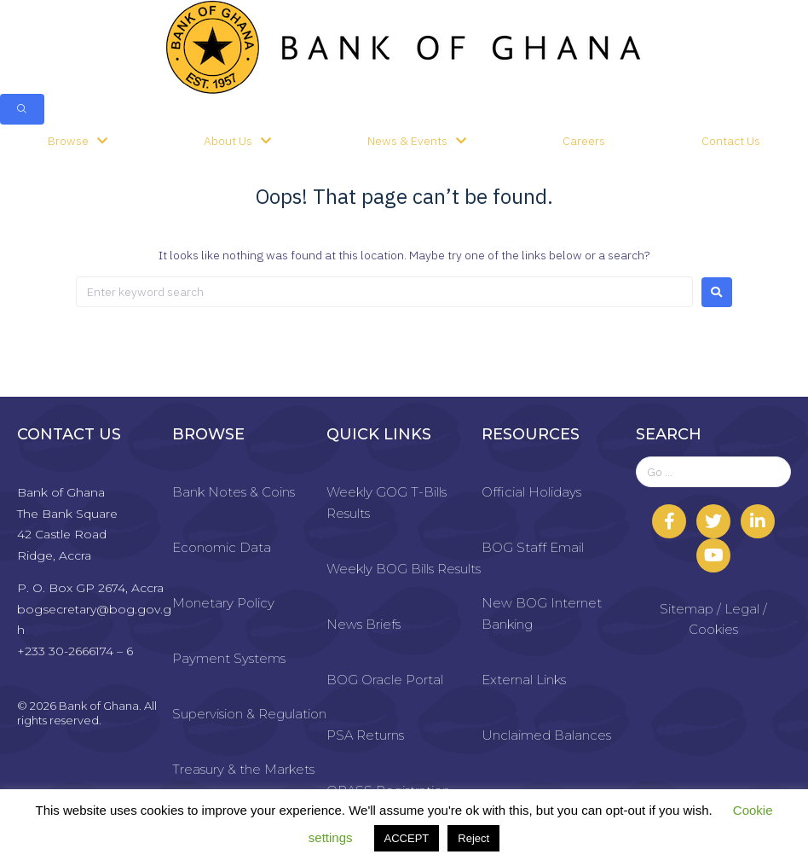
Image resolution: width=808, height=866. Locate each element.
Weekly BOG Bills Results (403, 569)
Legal (741, 609)
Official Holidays (531, 492)
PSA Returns (365, 735)
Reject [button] (473, 838)
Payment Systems (229, 658)
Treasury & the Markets (243, 769)
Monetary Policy (223, 603)
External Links (524, 679)
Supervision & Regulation (249, 714)
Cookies (713, 629)
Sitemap (686, 609)
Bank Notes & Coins (233, 492)
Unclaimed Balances (546, 735)
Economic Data (221, 547)
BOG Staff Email (533, 547)
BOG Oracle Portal (384, 679)
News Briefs (363, 624)
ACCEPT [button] (407, 838)
